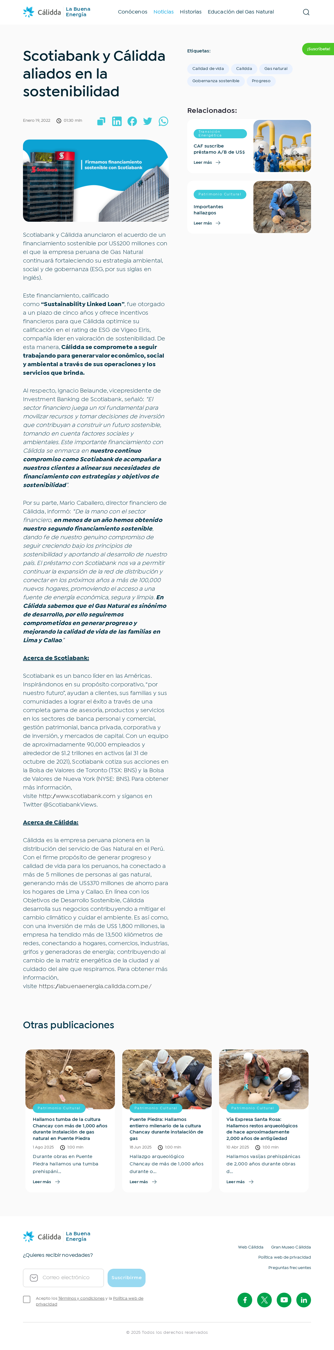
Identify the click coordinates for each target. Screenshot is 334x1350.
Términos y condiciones (81, 1298)
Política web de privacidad (284, 1257)
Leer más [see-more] (208, 162)
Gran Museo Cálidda (291, 1247)
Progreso (261, 81)
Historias (191, 12)
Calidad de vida (208, 69)
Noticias (164, 12)
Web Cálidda (251, 1247)
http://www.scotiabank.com (77, 796)
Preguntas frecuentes (289, 1268)
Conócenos (132, 12)
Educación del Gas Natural (241, 12)
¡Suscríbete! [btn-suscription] (318, 49)
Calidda (244, 69)
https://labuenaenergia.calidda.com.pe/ (95, 986)
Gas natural (275, 69)
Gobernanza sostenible (216, 81)
